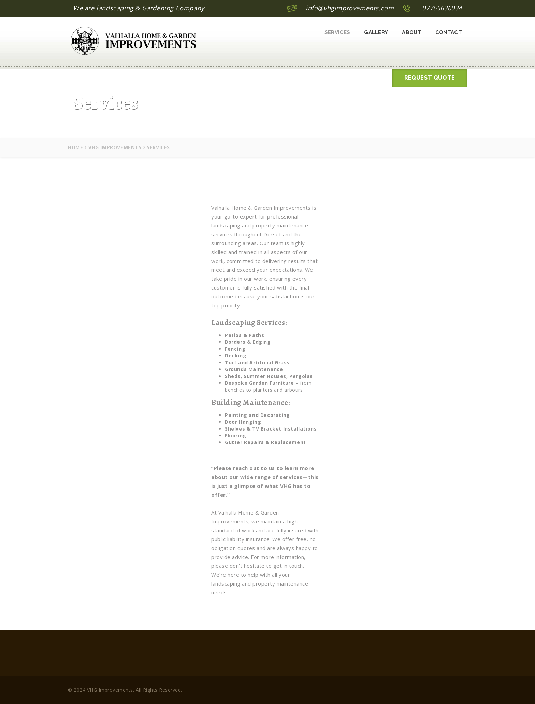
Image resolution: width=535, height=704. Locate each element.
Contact (448, 32)
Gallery (376, 32)
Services (337, 32)
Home (75, 147)
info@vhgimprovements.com (350, 8)
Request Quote (429, 77)
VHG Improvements (115, 147)
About (411, 32)
